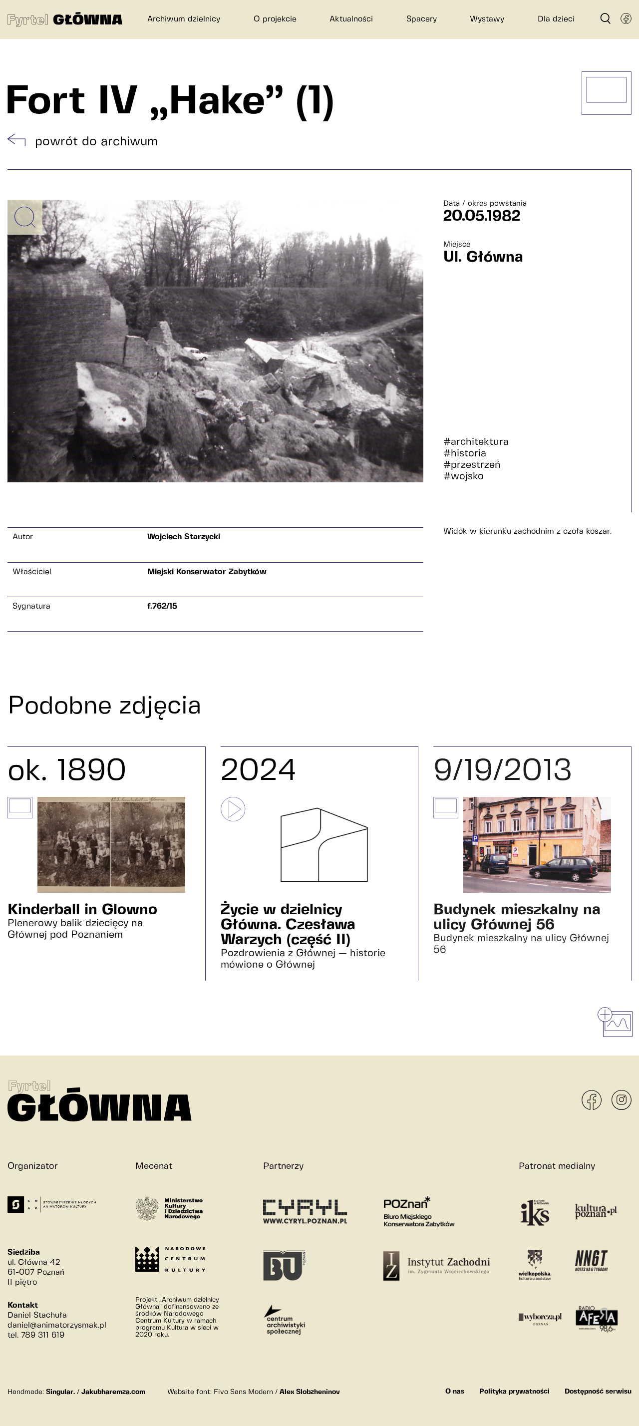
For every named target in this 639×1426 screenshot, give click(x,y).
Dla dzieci (556, 19)
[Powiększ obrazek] (24, 217)
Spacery (421, 19)
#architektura (476, 442)
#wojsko (463, 476)
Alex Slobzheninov (310, 1392)
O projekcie (275, 19)
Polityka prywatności (514, 1391)
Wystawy (487, 19)
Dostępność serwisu (598, 1391)
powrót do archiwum (96, 142)
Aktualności (351, 19)
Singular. (60, 1392)
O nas (454, 1391)
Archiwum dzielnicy (183, 19)
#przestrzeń (472, 465)
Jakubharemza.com (113, 1392)
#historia (464, 453)
